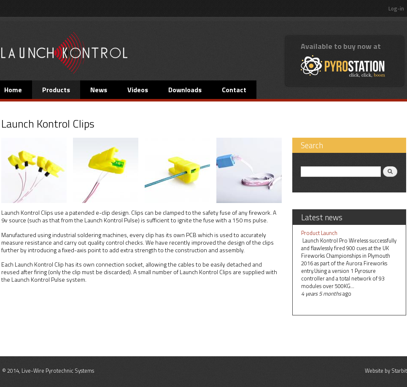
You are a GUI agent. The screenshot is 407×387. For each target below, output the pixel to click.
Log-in (396, 8)
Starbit (399, 370)
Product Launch (319, 233)
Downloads (185, 90)
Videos (137, 90)
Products (56, 90)
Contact (234, 90)
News (98, 90)
